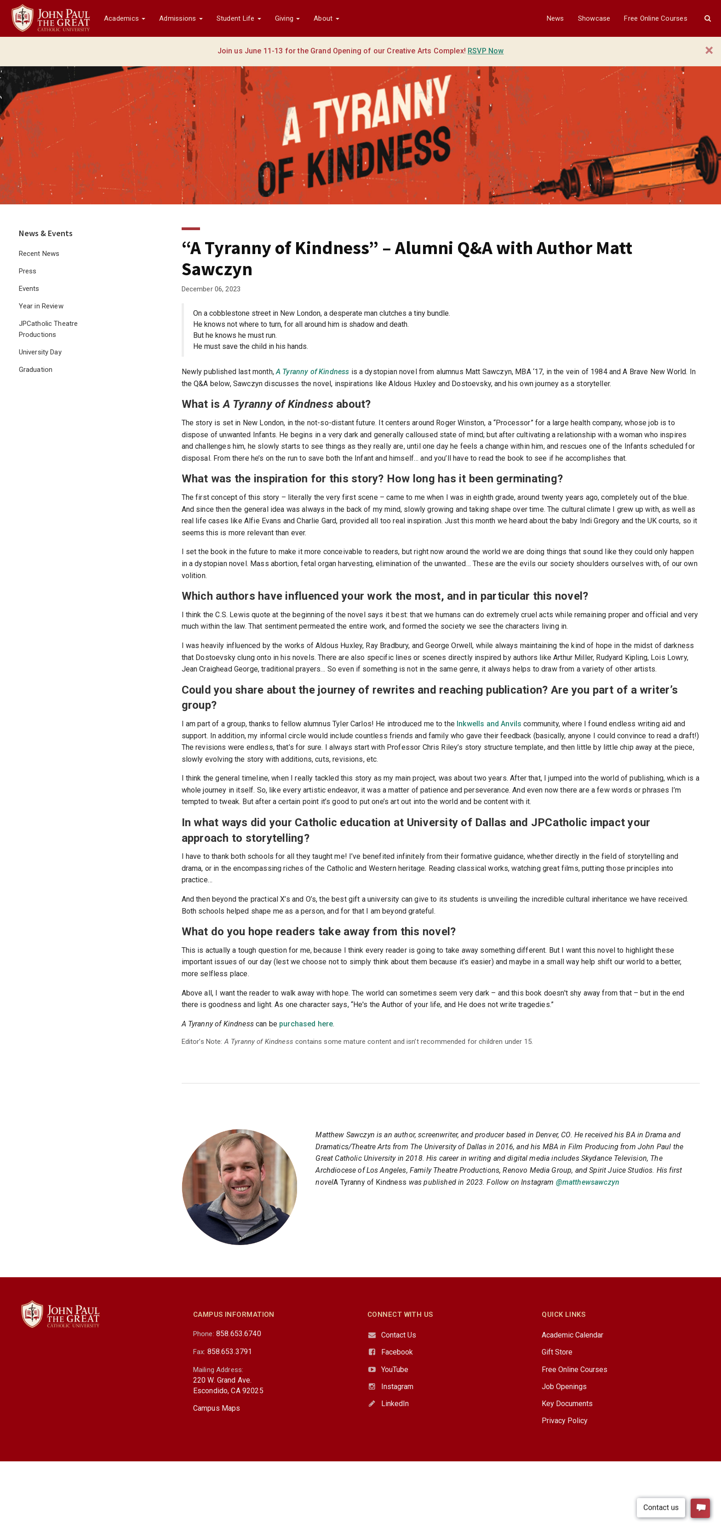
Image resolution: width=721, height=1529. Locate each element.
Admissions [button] (180, 18)
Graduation (36, 369)
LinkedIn (395, 1403)
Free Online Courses (655, 18)
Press (28, 271)
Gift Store (557, 1352)
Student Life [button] (239, 18)
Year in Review (41, 306)
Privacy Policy (565, 1420)
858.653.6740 (238, 1333)
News (555, 18)
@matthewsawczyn (587, 1182)
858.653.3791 (229, 1351)
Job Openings (564, 1386)
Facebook (397, 1352)
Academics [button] (124, 18)
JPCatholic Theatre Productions (48, 329)
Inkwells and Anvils (489, 723)
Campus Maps (216, 1408)
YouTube (394, 1369)
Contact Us (398, 1335)
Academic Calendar (572, 1335)
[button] (707, 18)
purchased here (306, 1023)
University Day (40, 352)
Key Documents (567, 1403)
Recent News (39, 253)
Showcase (594, 18)
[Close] (709, 50)
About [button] (326, 18)
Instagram (397, 1386)
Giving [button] (287, 18)
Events (29, 288)
